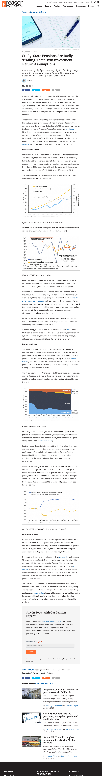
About (39, 6)
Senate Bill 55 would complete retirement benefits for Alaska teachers (59, 740)
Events (87, 2)
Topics (57, 6)
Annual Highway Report (65, 2)
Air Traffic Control (52, 2)
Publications (68, 6)
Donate (91, 6)
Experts (48, 6)
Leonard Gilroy (51, 756)
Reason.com (81, 6)
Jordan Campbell (72, 729)
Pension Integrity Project (52, 621)
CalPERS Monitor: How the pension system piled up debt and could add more (60, 716)
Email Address (34, 642)
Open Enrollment (79, 2)
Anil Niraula (28, 670)
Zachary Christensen (54, 706)
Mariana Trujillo (72, 706)
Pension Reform (38, 12)
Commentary (30, 51)
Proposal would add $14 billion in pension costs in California (60, 691)
